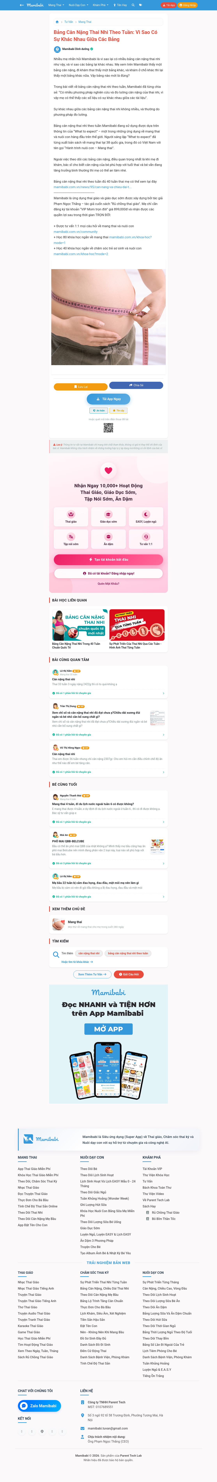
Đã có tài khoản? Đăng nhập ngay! (108, 573)
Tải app (168, 5)
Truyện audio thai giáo (34, 1313)
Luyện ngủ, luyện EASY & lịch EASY (105, 1234)
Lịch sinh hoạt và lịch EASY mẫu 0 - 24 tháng (108, 1184)
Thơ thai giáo (27, 1307)
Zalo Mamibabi (38, 1406)
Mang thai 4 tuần (68, 799)
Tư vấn (69, 21)
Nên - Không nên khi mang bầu (102, 1332)
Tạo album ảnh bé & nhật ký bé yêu (105, 1253)
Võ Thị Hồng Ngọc (74, 747)
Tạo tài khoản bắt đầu (108, 559)
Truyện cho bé (90, 1247)
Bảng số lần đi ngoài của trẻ (163, 1345)
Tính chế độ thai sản (95, 1363)
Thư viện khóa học (156, 1175)
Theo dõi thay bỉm (156, 1338)
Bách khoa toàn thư (157, 1187)
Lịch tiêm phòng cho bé (160, 1351)
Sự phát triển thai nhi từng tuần (103, 1282)
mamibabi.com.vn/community (76, 232)
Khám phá (99, 5)
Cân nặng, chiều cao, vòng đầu (165, 1288)
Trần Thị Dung (72, 706)
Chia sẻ (136, 385)
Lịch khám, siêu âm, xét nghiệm (103, 1313)
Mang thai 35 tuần (68, 674)
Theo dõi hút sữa (155, 1320)
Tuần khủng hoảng (156, 1363)
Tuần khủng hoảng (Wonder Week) (104, 1198)
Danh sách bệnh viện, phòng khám (104, 1357)
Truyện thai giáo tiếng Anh (37, 1301)
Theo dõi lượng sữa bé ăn (161, 1301)
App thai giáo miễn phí (34, 1169)
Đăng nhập (187, 5)
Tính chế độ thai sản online (38, 1206)
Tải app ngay (108, 399)
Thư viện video (153, 1194)
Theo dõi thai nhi (30, 1212)
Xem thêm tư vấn (92, 974)
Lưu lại (81, 387)
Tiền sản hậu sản (92, 1320)
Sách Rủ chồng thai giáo (35, 1357)
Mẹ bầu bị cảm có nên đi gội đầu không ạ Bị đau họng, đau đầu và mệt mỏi (97, 887)
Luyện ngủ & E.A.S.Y (157, 1370)
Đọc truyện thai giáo (33, 1194)
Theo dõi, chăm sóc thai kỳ (37, 1181)
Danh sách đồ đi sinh (95, 1345)
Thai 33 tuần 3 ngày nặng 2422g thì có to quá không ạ (84, 684)
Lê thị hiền (70, 670)
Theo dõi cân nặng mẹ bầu (37, 1219)
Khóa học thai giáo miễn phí (38, 1175)
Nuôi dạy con (77, 5)
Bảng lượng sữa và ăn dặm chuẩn (167, 1313)
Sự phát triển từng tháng (161, 1282)
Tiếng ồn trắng (153, 1376)
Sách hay (149, 1206)
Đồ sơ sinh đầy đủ (93, 1338)
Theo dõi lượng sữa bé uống (100, 1222)
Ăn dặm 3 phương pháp (96, 1241)
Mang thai (55, 5)
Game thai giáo (29, 1332)
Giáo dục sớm (90, 1228)
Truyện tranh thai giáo (34, 1320)
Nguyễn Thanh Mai (75, 795)
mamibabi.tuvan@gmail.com (108, 1428)
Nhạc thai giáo (28, 1187)
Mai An (68, 835)
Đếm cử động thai (93, 1351)
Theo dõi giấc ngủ (93, 1192)
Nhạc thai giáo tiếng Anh (36, 1288)
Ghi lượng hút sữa (93, 1205)
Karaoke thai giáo (30, 1326)
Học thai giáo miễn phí (34, 1338)
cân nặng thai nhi (88, 953)
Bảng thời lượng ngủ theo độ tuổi (167, 1332)
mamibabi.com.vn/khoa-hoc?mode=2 (81, 254)
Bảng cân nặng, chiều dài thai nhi (104, 1288)
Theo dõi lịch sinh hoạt (97, 1175)
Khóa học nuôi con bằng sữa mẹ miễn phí (107, 1213)
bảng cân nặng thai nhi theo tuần (128, 953)
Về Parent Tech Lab (156, 1200)
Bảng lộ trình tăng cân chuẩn (101, 1301)
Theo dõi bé (88, 1169)
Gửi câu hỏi (129, 974)
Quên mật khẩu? (108, 583)
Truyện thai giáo (30, 1295)
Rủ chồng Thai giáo (162, 1212)
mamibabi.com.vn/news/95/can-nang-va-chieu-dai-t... (93, 187)
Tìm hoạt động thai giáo (35, 1345)
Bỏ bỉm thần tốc (160, 1219)
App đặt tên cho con (33, 1225)
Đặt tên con (88, 1326)
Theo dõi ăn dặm (155, 1307)
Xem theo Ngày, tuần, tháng (38, 1351)
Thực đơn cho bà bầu (33, 1200)
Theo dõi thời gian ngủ (159, 1326)
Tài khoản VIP (152, 1169)
